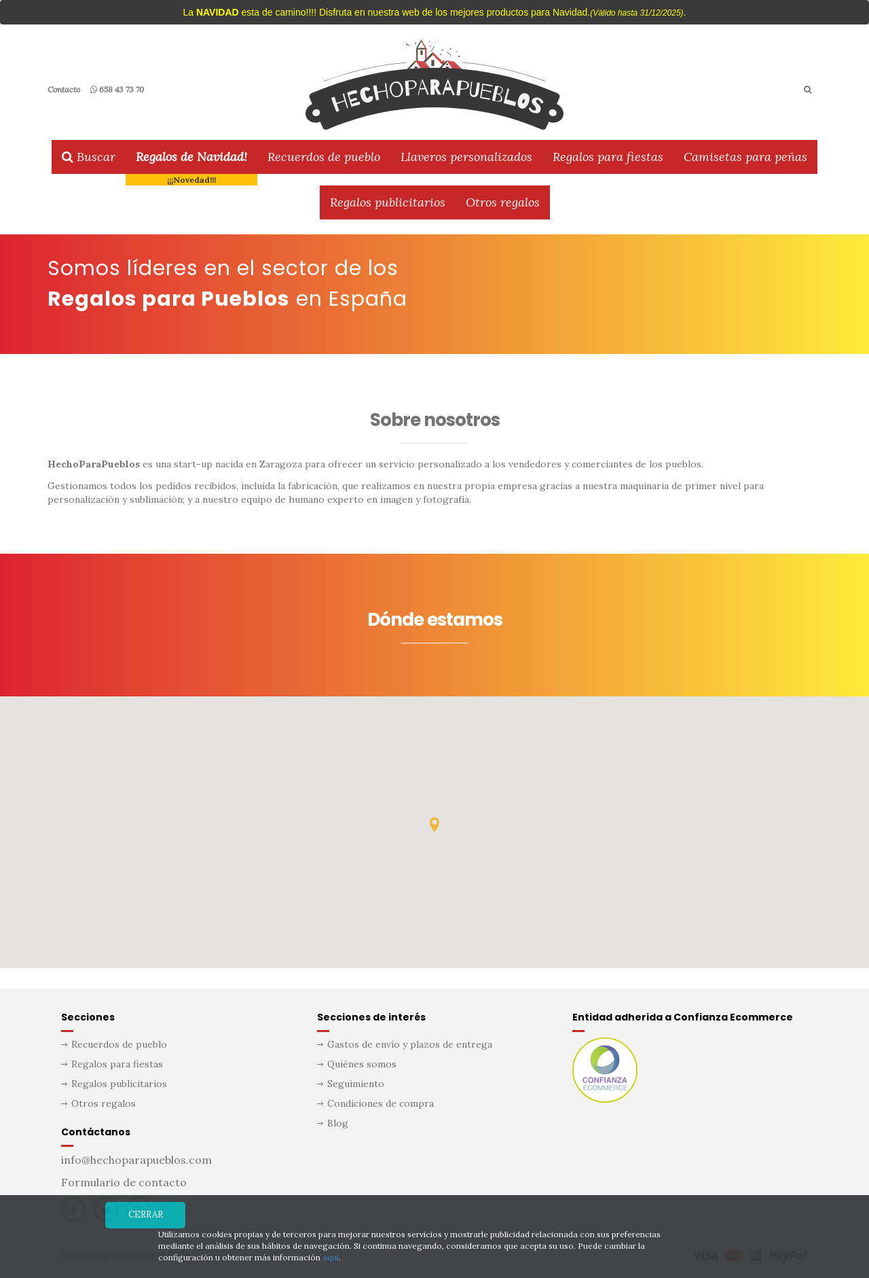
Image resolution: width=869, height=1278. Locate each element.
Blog (337, 1123)
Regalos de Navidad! (191, 156)
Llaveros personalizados (466, 156)
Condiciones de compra (380, 1103)
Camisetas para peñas (745, 156)
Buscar (88, 156)
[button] (434, 824)
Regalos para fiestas (608, 156)
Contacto (64, 89)
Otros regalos (503, 202)
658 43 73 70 (117, 89)
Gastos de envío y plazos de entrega (409, 1044)
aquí (330, 1257)
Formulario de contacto (124, 1182)
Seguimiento (355, 1084)
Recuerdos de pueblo (323, 156)
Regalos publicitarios (387, 202)
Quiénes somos (361, 1064)
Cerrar (145, 1214)
